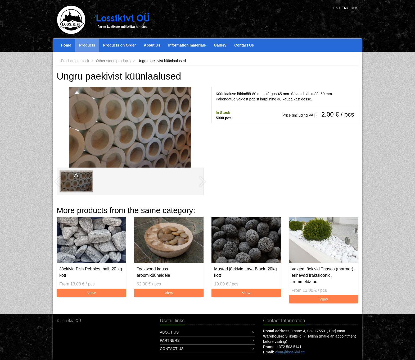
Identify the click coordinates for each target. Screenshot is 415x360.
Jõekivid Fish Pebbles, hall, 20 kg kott (90, 272)
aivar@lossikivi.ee (290, 352)
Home (66, 45)
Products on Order (119, 45)
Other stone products (113, 61)
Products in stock (75, 61)
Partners (170, 340)
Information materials (187, 45)
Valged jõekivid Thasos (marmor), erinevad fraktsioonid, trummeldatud (323, 275)
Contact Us (244, 45)
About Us (152, 45)
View (91, 292)
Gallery (220, 45)
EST (336, 8)
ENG (345, 8)
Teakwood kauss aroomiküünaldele (153, 272)
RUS (354, 8)
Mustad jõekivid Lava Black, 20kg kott (245, 272)
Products (87, 45)
